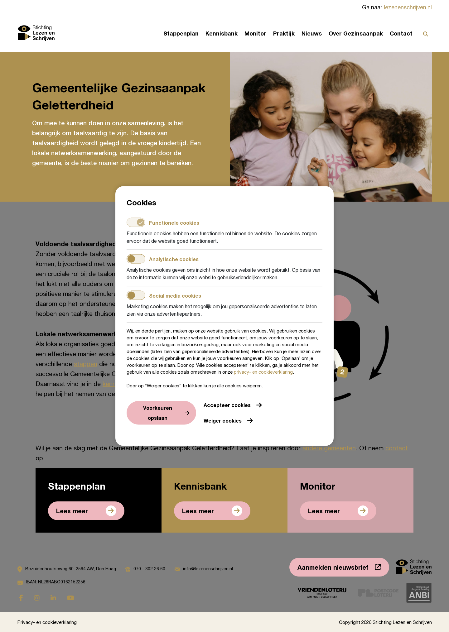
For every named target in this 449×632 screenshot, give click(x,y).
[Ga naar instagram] (36, 598)
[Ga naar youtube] (70, 598)
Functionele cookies (163, 222)
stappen (85, 363)
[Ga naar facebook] (21, 598)
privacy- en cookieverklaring (263, 372)
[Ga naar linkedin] (53, 598)
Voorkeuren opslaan (157, 413)
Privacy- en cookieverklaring (47, 622)
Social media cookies (164, 295)
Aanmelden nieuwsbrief (333, 567)
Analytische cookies (163, 259)
